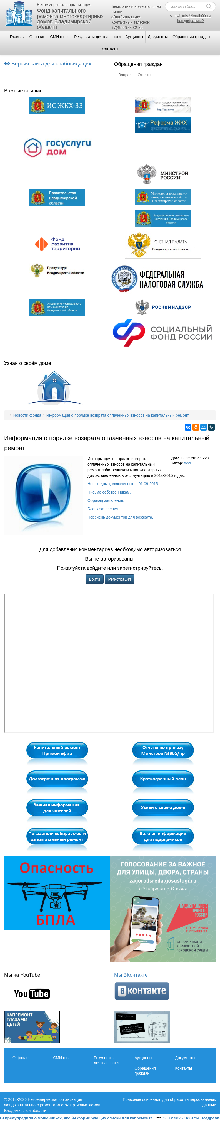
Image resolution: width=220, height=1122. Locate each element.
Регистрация (119, 579)
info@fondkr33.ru (196, 15)
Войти (94, 579)
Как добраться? (190, 21)
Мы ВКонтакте (131, 975)
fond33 (189, 463)
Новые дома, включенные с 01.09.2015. (123, 484)
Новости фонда (27, 415)
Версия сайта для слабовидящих (47, 64)
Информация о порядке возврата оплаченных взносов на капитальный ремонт (117, 415)
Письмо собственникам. (109, 492)
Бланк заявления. (103, 509)
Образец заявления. (106, 500)
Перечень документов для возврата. (120, 517)
